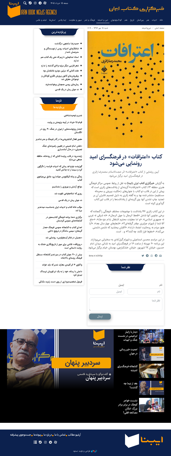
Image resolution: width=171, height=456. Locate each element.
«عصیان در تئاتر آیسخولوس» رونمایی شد (63, 237)
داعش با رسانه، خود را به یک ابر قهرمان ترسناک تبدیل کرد (61, 273)
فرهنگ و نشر (89, 20)
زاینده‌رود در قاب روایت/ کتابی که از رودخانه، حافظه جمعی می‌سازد (59, 157)
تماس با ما (59, 435)
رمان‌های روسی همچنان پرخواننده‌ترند (62, 84)
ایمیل (121, 285)
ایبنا (136, 9)
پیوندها (37, 435)
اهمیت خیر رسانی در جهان (128, 351)
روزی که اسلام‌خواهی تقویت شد (68, 193)
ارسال (100, 316)
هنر (147, 20)
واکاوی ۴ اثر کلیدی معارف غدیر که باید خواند (62, 265)
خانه (161, 20)
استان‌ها (52, 20)
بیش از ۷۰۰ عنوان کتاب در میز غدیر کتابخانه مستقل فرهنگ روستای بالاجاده (59, 256)
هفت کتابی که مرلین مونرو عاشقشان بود (61, 71)
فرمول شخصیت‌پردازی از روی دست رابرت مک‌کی (60, 282)
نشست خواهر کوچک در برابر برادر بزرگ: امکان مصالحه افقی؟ (127, 406)
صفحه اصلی (159, 28)
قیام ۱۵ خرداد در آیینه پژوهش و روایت (64, 122)
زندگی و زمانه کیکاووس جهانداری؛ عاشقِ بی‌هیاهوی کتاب (59, 178)
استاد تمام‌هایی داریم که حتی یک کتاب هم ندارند (60, 58)
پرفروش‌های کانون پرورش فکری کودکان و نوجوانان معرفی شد (60, 77)
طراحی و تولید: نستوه (85, 451)
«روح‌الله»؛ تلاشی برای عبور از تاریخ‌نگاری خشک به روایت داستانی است (60, 246)
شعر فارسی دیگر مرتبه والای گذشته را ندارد (60, 66)
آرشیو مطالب (74, 435)
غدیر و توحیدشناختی (73, 115)
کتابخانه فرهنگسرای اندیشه (127, 368)
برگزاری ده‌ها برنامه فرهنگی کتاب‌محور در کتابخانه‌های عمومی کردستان (64, 218)
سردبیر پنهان (98, 378)
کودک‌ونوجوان (116, 20)
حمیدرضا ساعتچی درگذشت (67, 43)
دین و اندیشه (103, 20)
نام (160, 285)
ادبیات (154, 20)
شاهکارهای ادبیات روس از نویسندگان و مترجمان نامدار (61, 50)
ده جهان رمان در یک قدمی (67, 89)
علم (126, 20)
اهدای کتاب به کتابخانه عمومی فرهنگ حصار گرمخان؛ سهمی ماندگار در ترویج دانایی (62, 229)
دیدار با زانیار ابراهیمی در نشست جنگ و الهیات (127, 336)
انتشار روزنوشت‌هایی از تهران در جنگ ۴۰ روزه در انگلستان (61, 130)
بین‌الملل (140, 20)
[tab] (59, 100)
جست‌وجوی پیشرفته (20, 435)
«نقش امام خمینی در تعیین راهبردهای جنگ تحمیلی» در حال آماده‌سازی (62, 147)
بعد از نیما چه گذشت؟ (130, 385)
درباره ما (48, 435)
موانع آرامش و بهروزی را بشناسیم (67, 187)
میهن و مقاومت (75, 20)
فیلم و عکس (41, 20)
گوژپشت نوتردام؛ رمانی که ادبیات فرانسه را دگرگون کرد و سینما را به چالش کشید (59, 168)
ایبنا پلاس (62, 20)
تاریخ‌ (132, 20)
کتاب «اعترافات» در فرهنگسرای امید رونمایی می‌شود (125, 160)
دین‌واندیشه (146, 28)
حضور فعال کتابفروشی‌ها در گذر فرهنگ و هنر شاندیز (59, 139)
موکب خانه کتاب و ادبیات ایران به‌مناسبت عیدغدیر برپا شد (59, 208)
